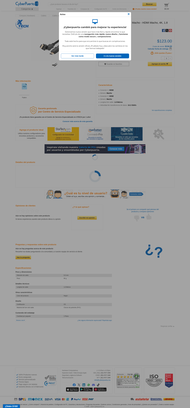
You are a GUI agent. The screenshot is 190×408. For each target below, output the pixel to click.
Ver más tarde (77, 56)
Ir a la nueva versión (112, 56)
